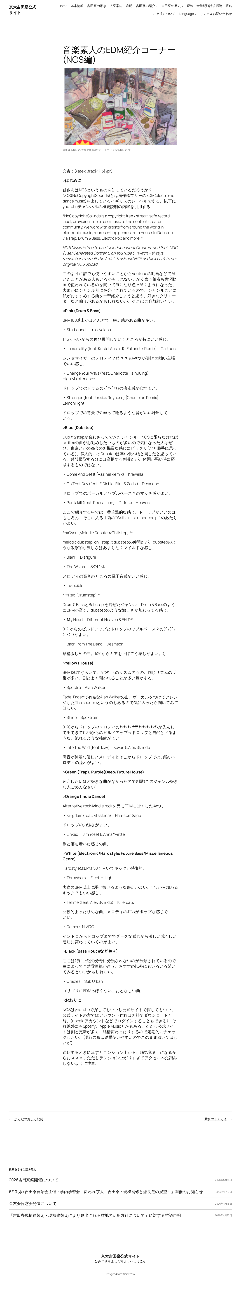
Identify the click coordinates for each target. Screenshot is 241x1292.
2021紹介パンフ (122, 150)
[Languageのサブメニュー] (195, 14)
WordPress (129, 1274)
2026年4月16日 (223, 1215)
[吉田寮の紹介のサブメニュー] (157, 6)
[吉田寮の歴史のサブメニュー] (182, 6)
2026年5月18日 (223, 1180)
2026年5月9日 (224, 1191)
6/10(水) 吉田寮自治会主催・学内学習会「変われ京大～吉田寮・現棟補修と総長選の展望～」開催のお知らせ (106, 1192)
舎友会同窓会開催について (33, 1203)
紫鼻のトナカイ (215, 1119)
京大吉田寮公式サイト (120, 1256)
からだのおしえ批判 (28, 1119)
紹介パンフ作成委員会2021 (86, 150)
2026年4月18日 (223, 1203)
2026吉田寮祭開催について (34, 1180)
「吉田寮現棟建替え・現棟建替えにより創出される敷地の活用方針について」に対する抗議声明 (95, 1215)
